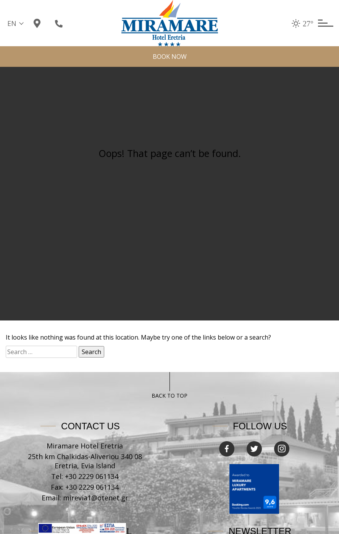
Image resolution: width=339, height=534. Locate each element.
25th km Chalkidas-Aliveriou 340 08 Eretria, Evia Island (85, 461)
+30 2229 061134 (91, 476)
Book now (170, 56)
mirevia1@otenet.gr (95, 497)
